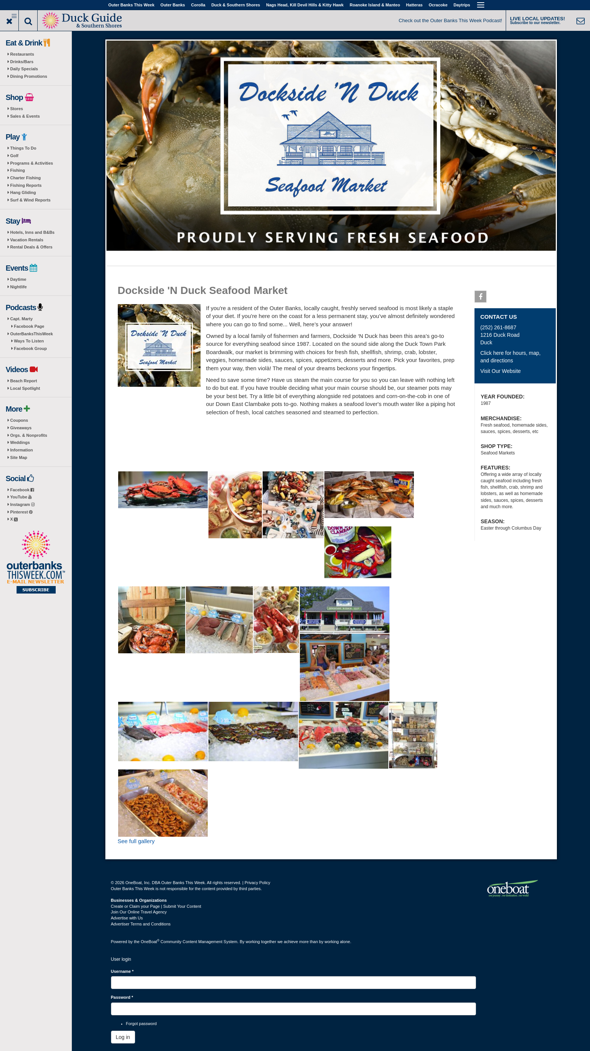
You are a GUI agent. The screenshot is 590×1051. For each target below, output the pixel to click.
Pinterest (21, 512)
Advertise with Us (127, 918)
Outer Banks (172, 5)
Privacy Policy (257, 882)
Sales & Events (25, 116)
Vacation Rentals (26, 240)
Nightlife (18, 287)
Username (122, 971)
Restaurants (22, 54)
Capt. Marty (21, 319)
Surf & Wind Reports (30, 200)
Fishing (17, 170)
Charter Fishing (25, 178)
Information (21, 450)
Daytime (18, 279)
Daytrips (461, 5)
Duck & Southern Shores (235, 5)
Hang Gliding (23, 192)
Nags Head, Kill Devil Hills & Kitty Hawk (305, 5)
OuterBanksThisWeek (31, 334)
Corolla (198, 5)
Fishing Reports (26, 185)
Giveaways (21, 428)
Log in (123, 1037)
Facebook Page (29, 326)
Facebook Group (30, 348)
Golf (14, 155)
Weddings (20, 442)
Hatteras (414, 5)
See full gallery (136, 841)
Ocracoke (438, 5)
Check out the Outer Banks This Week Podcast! (450, 20)
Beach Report (23, 381)
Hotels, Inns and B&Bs (32, 232)
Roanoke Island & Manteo (375, 5)
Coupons (19, 420)
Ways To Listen (29, 341)
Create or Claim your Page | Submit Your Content (156, 906)
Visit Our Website (500, 371)
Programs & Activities (31, 163)
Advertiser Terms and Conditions (141, 924)
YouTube (21, 497)
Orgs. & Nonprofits (28, 435)
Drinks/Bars (21, 61)
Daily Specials (24, 69)
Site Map (18, 457)
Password (122, 997)
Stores (16, 108)
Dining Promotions (28, 76)
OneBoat (150, 941)
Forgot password (141, 1023)
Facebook (22, 490)
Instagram (22, 504)
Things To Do (23, 148)
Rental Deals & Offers (31, 247)
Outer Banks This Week (131, 5)
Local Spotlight (25, 388)
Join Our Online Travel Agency (139, 912)
